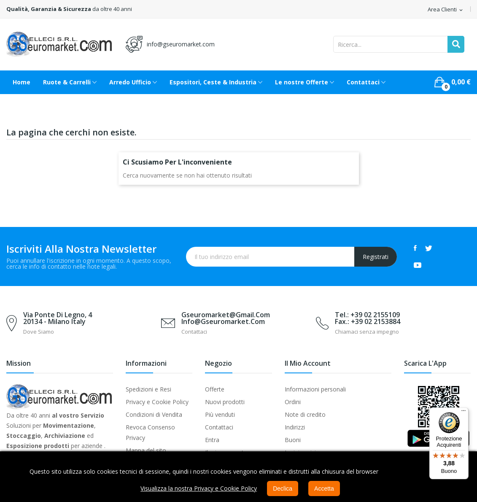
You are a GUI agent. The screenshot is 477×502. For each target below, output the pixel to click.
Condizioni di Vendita (154, 414)
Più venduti (220, 414)
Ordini (293, 402)
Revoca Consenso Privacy (150, 432)
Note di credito (305, 414)
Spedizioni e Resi (148, 389)
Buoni (293, 440)
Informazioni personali (315, 389)
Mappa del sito (146, 450)
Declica (282, 488)
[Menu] (463, 413)
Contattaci (219, 427)
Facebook (415, 248)
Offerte (214, 389)
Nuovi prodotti (225, 402)
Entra (212, 440)
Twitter (428, 248)
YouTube (417, 264)
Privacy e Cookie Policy (157, 402)
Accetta (324, 488)
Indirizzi (295, 427)
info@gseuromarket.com (181, 44)
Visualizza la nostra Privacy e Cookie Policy (198, 488)
